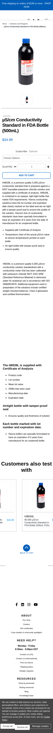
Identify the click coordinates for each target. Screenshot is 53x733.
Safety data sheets (26, 666)
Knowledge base (26, 653)
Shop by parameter (26, 641)
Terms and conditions (15, 697)
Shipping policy (26, 624)
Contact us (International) (26, 616)
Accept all (7, 726)
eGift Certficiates (26, 678)
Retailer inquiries (26, 628)
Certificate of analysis (26, 661)
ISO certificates (26, 586)
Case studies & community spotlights (26, 590)
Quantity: (7, 166)
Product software (26, 657)
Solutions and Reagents (19, 24)
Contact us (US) (26, 612)
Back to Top (26, 524)
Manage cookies (40, 726)
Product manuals (26, 670)
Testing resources (26, 645)
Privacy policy (40, 697)
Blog (26, 649)
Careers (26, 582)
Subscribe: (26, 151)
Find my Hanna (26, 620)
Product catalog (26, 674)
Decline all (22, 727)
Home (4, 24)
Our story (26, 578)
